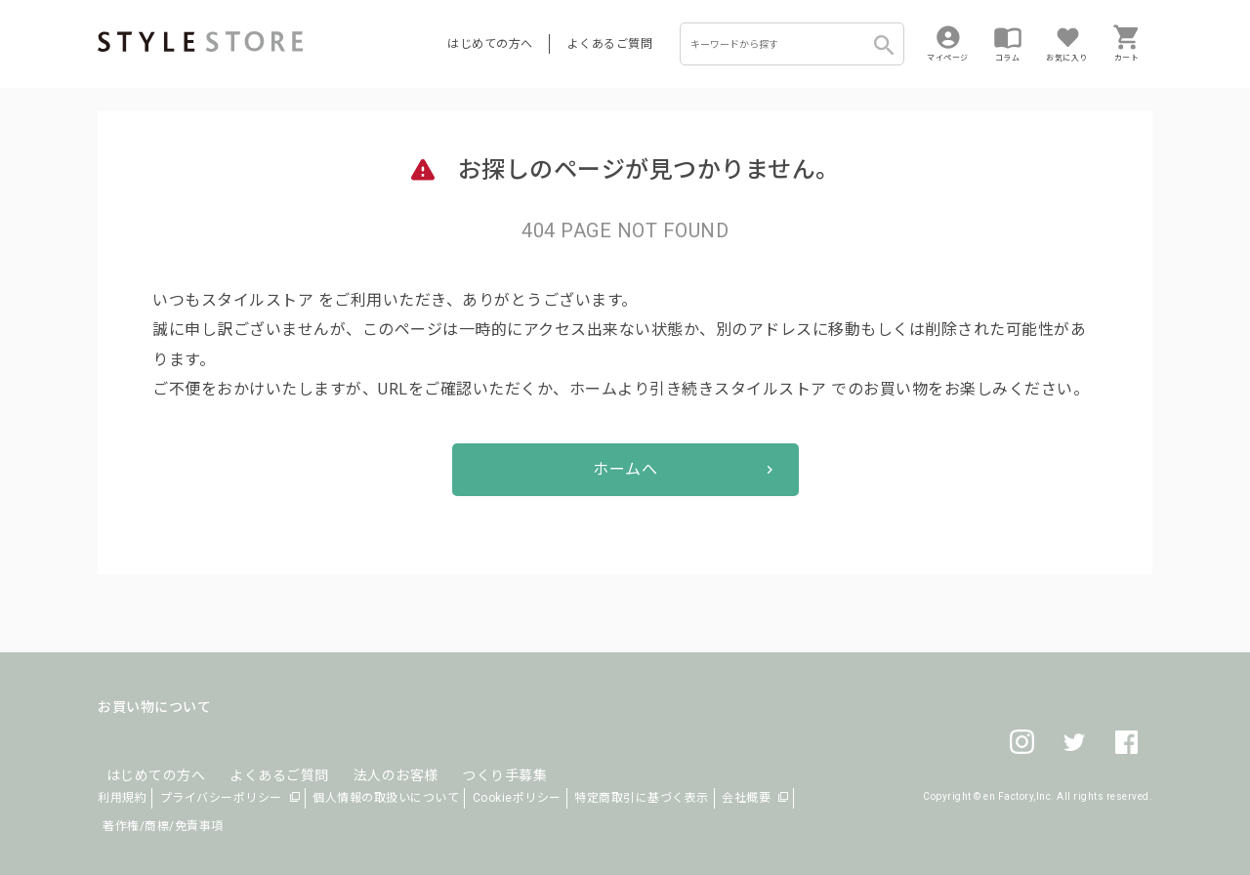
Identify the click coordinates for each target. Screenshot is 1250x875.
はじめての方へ (490, 44)
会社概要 (746, 798)
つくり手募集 (470, 754)
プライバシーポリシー (221, 798)
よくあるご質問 (610, 44)
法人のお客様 (369, 754)
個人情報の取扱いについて (385, 798)
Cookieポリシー (517, 798)
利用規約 (122, 798)
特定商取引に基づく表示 (641, 798)
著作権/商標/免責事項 (163, 826)
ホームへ (625, 469)
